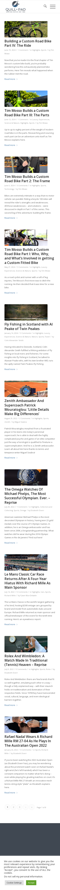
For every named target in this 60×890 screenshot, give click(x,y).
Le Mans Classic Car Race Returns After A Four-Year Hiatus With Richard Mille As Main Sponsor (27, 581)
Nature (35, 337)
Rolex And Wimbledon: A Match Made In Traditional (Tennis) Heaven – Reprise (25, 660)
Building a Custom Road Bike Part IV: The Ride (27, 43)
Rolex (48, 669)
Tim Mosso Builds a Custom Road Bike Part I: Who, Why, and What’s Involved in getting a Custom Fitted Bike (29, 256)
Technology (9, 189)
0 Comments (22, 592)
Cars (42, 592)
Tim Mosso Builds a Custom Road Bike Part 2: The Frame (27, 178)
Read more (11, 79)
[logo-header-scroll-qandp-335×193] (24, 6)
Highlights (36, 50)
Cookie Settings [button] (14, 882)
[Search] (43, 6)
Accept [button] (31, 882)
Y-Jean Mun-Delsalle (28, 595)
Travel (47, 337)
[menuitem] (43, 6)
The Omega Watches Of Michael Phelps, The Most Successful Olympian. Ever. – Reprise (27, 496)
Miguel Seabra (21, 422)
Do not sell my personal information (23, 876)
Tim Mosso (43, 123)
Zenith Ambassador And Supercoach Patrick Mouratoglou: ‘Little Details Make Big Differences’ (26, 407)
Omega (23, 510)
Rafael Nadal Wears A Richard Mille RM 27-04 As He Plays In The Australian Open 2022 (28, 741)
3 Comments (22, 185)
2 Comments (24, 418)
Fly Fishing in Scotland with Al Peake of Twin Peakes (28, 326)
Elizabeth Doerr (37, 510)
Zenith (7, 422)
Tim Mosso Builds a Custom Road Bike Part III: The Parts (26, 112)
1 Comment (23, 50)
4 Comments (25, 750)
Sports (43, 50)
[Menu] (51, 6)
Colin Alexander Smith (14, 340)
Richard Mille (10, 595)
